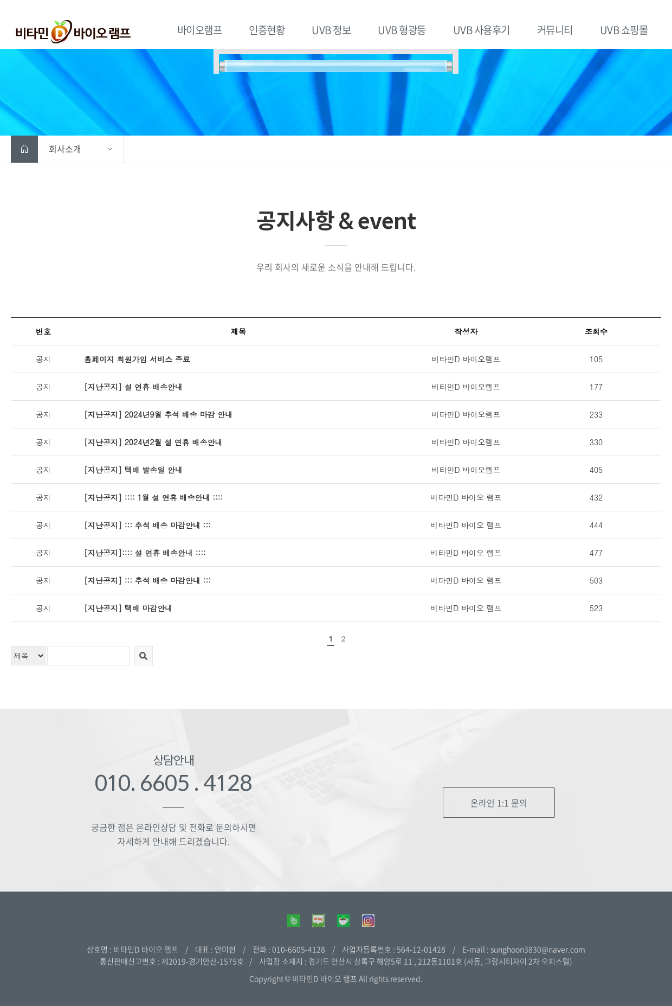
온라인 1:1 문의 (498, 802)
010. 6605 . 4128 (173, 782)
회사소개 (65, 148)
